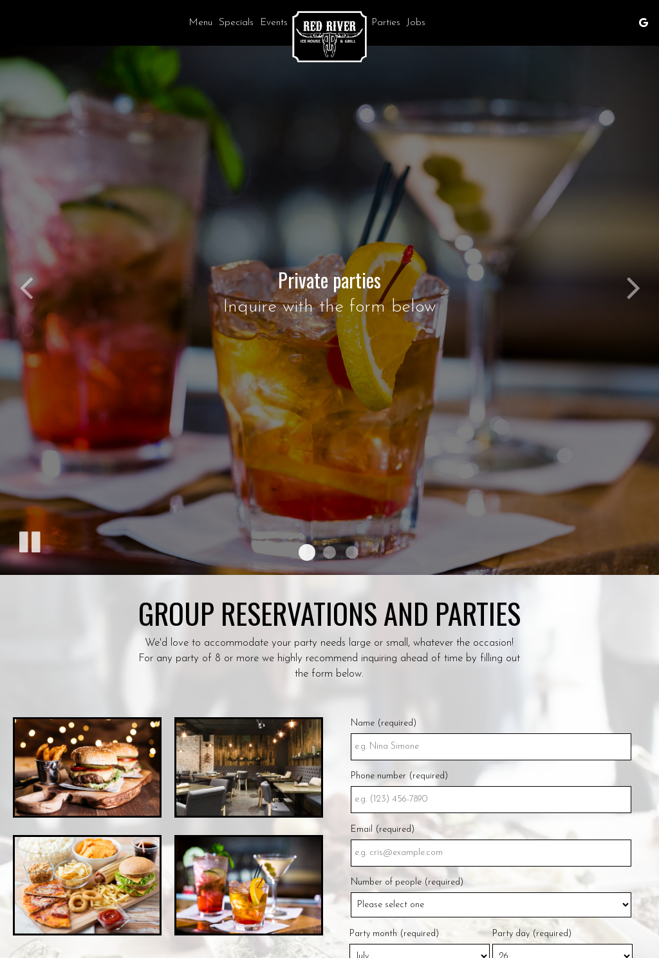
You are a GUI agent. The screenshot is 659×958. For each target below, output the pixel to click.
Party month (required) (394, 934)
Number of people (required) (407, 882)
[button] (307, 552)
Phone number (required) (399, 776)
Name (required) (383, 723)
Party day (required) (531, 934)
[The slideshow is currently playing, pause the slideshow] (29, 539)
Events (274, 22)
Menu (200, 22)
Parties (385, 22)
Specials (236, 22)
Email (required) (382, 829)
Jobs (416, 22)
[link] (329, 37)
